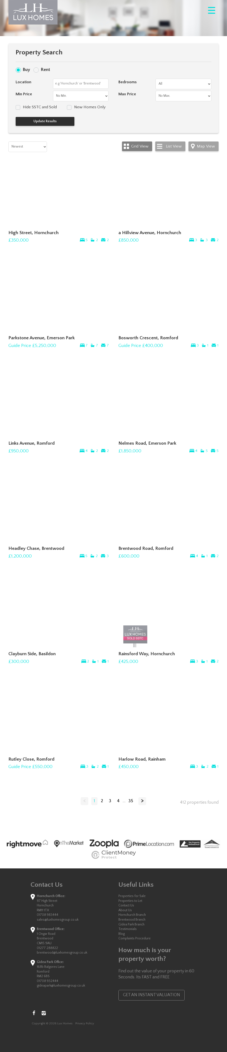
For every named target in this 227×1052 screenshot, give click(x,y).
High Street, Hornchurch (33, 232)
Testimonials (127, 929)
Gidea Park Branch (131, 924)
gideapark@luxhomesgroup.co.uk (61, 986)
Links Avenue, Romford (31, 443)
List (174, 146)
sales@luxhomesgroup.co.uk (57, 920)
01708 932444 (47, 981)
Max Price (127, 94)
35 (130, 801)
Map (206, 146)
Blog (121, 934)
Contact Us (126, 905)
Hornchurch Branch (132, 915)
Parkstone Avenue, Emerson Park (41, 337)
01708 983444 (47, 915)
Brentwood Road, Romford (145, 548)
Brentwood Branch (131, 920)
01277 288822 (47, 948)
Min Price (24, 94)
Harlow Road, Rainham (142, 759)
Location (23, 82)
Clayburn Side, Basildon (32, 653)
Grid (140, 146)
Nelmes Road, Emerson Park (147, 443)
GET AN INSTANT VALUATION (151, 995)
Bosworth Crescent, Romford (148, 337)
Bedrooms (127, 82)
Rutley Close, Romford (31, 759)
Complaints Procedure (134, 938)
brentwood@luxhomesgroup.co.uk (62, 953)
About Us (125, 910)
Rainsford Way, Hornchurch (146, 653)
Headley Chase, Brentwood (36, 548)
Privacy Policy (84, 1023)
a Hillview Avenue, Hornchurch (149, 232)
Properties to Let (130, 901)
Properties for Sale (132, 896)
